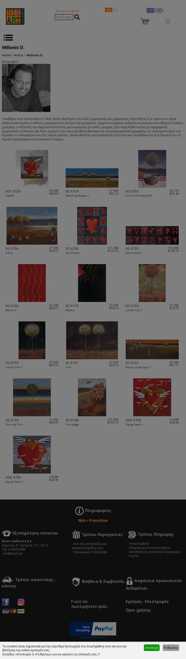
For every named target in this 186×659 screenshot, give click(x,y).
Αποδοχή (151, 648)
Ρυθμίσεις (171, 648)
